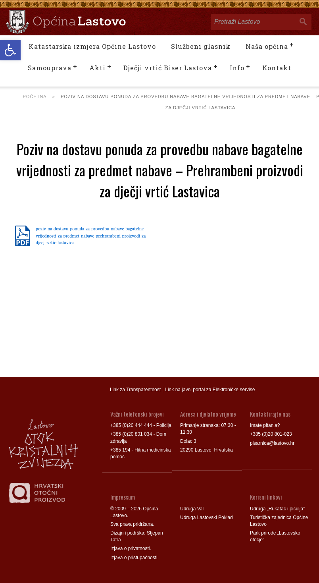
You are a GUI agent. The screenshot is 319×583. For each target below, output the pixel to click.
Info (237, 68)
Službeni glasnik (201, 46)
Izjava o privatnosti (130, 548)
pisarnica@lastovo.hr (272, 443)
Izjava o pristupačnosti (134, 557)
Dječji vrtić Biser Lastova (167, 68)
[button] (10, 50)
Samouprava (49, 68)
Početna (35, 96)
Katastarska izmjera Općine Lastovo (92, 46)
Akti (97, 68)
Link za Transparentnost (135, 389)
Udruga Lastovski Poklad (206, 517)
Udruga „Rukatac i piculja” (277, 509)
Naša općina (267, 46)
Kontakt (276, 68)
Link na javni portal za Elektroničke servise (210, 389)
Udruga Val (192, 509)
